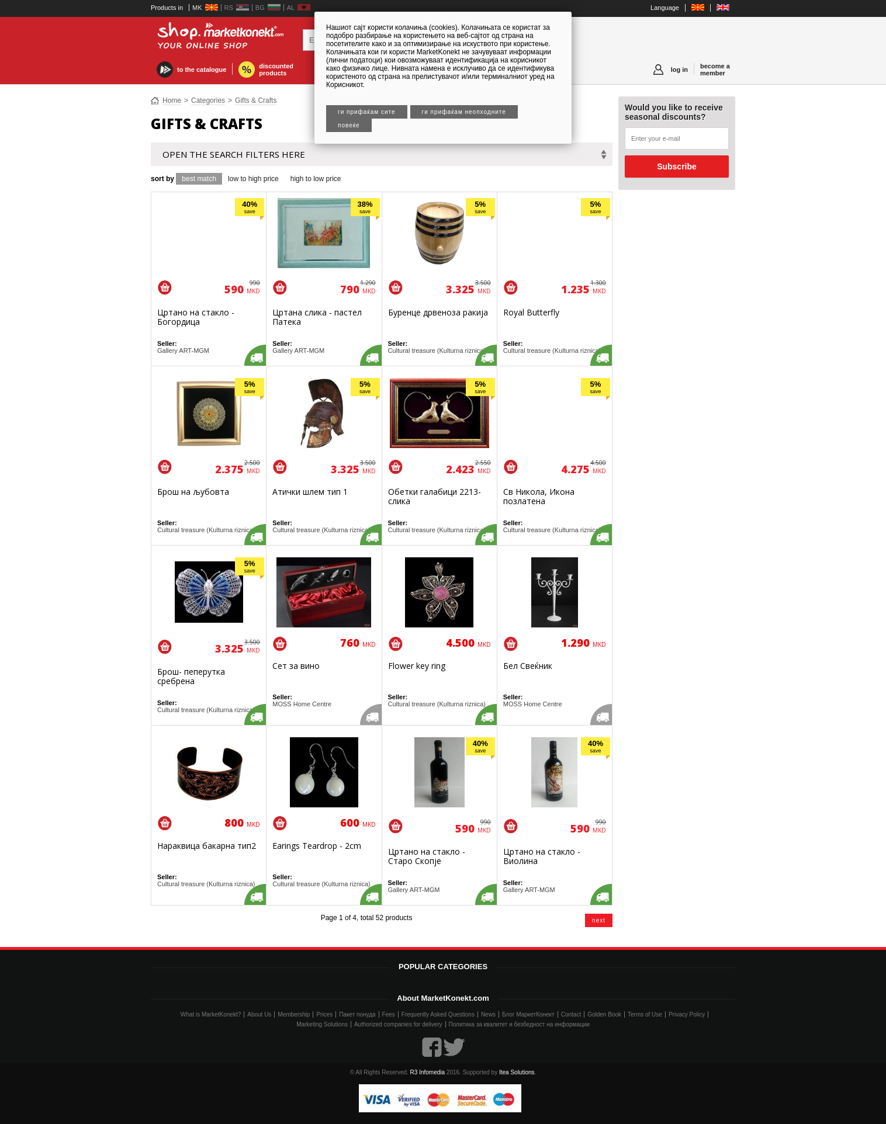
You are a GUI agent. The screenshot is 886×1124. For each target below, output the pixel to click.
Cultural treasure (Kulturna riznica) (437, 350)
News (488, 1014)
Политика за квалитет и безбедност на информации (519, 1024)
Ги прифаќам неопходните (464, 112)
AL (291, 7)
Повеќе (349, 125)
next (598, 920)
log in (679, 69)
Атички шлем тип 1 (310, 491)
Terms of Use (645, 1014)
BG (260, 7)
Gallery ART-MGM (183, 350)
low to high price (253, 179)
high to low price (315, 179)
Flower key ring (416, 665)
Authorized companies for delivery (398, 1024)
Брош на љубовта (193, 491)
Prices (324, 1014)
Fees (388, 1014)
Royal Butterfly (531, 312)
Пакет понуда (357, 1014)
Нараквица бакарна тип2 (206, 845)
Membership (294, 1014)
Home (171, 100)
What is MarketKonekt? (211, 1014)
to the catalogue (201, 69)
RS (228, 7)
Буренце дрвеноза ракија (438, 312)
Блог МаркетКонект (528, 1014)
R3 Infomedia (427, 1072)
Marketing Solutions (322, 1024)
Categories (208, 100)
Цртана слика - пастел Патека (317, 317)
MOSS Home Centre (301, 703)
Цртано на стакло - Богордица (195, 317)
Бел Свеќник (527, 665)
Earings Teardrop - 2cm (316, 845)
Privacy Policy (687, 1014)
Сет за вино (296, 665)
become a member (715, 70)
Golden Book (604, 1014)
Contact (571, 1014)
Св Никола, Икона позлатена (538, 496)
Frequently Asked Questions (438, 1014)
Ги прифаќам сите (367, 112)
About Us (259, 1014)
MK (197, 7)
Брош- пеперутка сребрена (191, 676)
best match (199, 179)
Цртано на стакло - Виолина (541, 856)
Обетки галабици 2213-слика (434, 496)
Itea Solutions (517, 1072)
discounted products (276, 70)
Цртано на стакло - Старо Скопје (426, 856)
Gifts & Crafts (255, 100)
